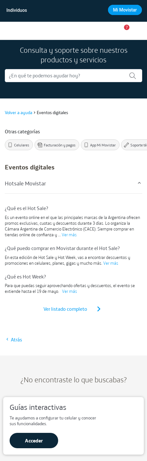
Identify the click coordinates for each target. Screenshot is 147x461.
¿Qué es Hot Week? (25, 276)
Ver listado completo (73, 309)
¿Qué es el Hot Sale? (26, 208)
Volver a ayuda (18, 112)
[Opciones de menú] (140, 31)
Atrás (13, 339)
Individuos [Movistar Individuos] (16, 10)
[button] (124, 31)
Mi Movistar (125, 9)
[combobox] (73, 10)
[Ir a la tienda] (108, 30)
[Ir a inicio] (10, 30)
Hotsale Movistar (73, 183)
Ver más (69, 235)
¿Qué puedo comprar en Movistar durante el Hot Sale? (62, 248)
